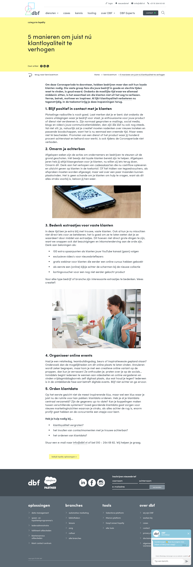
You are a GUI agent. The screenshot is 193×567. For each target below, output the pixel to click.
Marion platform (113, 518)
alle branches (75, 538)
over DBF (108, 13)
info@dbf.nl (138, 3)
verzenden (157, 487)
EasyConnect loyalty (115, 523)
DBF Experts (127, 13)
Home (97, 74)
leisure (72, 523)
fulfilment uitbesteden (41, 530)
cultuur (72, 533)
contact (150, 12)
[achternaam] (152, 481)
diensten (51, 13)
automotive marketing (79, 513)
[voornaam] (125, 481)
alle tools (110, 528)
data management (40, 513)
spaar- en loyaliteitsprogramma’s (42, 519)
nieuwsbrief (122, 3)
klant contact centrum (41, 543)
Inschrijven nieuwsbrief (124, 476)
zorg (71, 528)
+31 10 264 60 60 (156, 3)
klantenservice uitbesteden (38, 536)
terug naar (43, 74)
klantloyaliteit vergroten (67, 425)
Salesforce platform (115, 513)
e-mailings (116, 121)
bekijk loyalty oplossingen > (64, 456)
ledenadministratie (40, 525)
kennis (79, 13)
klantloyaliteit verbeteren (116, 98)
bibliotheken (74, 518)
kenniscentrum (110, 74)
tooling (92, 13)
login (109, 3)
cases (66, 13)
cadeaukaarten (104, 165)
